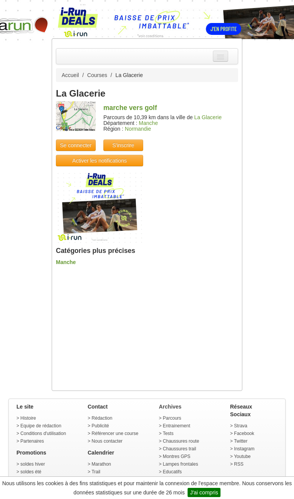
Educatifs (172, 471)
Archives (170, 407)
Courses (97, 75)
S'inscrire (123, 145)
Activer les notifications (99, 161)
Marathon (101, 464)
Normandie (138, 129)
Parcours (172, 418)
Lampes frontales (180, 464)
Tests (168, 433)
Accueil (70, 75)
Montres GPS (176, 456)
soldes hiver (32, 464)
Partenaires (32, 441)
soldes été (30, 471)
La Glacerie (208, 117)
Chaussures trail (179, 448)
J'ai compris (204, 492)
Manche (148, 123)
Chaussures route (181, 441)
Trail (95, 471)
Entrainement (176, 425)
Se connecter (76, 145)
